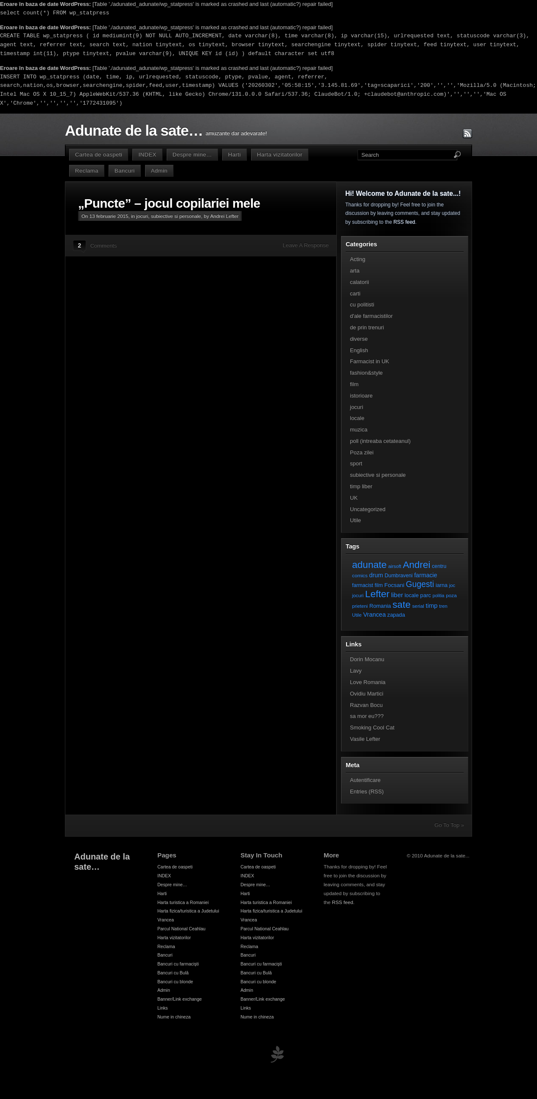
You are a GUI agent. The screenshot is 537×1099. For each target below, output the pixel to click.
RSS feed (404, 222)
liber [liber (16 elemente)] (397, 595)
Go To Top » (449, 825)
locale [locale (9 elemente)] (412, 595)
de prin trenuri (367, 327)
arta (354, 270)
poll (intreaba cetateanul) (380, 441)
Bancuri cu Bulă (173, 972)
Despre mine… (192, 154)
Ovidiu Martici (366, 693)
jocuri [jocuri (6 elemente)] (358, 595)
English (359, 350)
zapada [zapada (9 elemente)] (396, 615)
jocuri (142, 216)
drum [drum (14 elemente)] (376, 575)
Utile (355, 520)
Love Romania (368, 682)
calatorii (359, 282)
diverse (359, 339)
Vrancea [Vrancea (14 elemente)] (374, 614)
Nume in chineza (173, 1016)
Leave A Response (306, 245)
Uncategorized (368, 509)
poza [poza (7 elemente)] (451, 595)
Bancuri (125, 170)
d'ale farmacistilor (371, 316)
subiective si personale (176, 216)
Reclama (86, 170)
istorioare (361, 395)
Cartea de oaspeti (98, 154)
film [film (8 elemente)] (379, 585)
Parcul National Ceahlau (181, 928)
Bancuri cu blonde (175, 981)
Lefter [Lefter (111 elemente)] (377, 594)
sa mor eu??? (367, 716)
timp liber (361, 486)
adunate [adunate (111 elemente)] (369, 564)
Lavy (355, 671)
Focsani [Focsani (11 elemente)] (394, 585)
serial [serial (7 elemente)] (418, 606)
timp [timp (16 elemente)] (432, 605)
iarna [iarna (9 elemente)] (442, 585)
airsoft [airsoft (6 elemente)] (394, 566)
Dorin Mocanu (367, 659)
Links (162, 1007)
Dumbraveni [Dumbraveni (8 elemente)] (399, 576)
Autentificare (365, 780)
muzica (358, 429)
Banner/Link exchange (179, 999)
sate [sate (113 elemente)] (401, 604)
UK (354, 498)
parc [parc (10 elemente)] (425, 595)
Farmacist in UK (369, 361)
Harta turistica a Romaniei (183, 902)
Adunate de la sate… (134, 130)
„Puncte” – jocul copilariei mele (169, 203)
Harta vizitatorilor (279, 154)
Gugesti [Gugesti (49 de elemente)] (420, 584)
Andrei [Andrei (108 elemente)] (417, 564)
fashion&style (366, 373)
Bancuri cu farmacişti (178, 963)
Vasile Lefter (365, 739)
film (354, 384)
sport (356, 463)
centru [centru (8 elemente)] (439, 566)
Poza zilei (362, 452)
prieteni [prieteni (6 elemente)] (360, 606)
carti (355, 293)
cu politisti (362, 304)
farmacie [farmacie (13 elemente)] (425, 575)
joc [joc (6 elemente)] (452, 585)
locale (357, 418)
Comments (103, 245)
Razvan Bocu (366, 705)
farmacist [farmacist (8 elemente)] (362, 585)
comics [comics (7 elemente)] (360, 575)
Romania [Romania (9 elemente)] (380, 606)
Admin (159, 170)
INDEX (147, 154)
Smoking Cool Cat (372, 727)
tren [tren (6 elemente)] (443, 606)
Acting (357, 259)
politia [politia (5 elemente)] (439, 595)
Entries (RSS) (366, 791)
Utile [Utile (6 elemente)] (357, 615)
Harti (234, 154)
